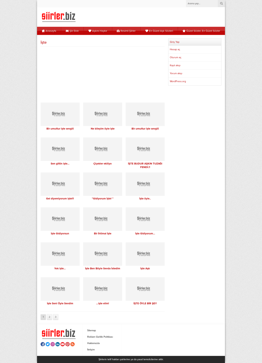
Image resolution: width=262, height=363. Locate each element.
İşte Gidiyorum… (145, 233)
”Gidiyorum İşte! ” (102, 198)
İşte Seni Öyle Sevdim (60, 303)
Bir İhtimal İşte (102, 233)
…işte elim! (102, 303)
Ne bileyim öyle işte (103, 128)
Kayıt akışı (175, 65)
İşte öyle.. (145, 198)
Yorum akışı (176, 73)
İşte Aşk (145, 268)
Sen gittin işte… (60, 163)
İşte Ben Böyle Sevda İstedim (102, 268)
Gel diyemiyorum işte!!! (60, 198)
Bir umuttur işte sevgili (60, 128)
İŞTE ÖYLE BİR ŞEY (145, 303)
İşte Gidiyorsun (60, 233)
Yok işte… (60, 268)
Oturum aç (175, 57)
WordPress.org (178, 81)
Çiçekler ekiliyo (102, 163)
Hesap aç (175, 49)
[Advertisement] (103, 74)
